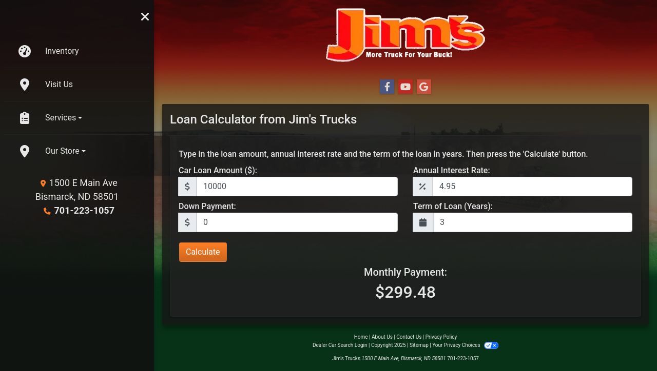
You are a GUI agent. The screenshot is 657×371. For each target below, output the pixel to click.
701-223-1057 (84, 210)
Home (361, 337)
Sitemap (419, 345)
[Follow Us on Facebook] (387, 87)
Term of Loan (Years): (453, 206)
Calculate (203, 252)
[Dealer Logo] (405, 35)
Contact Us (408, 337)
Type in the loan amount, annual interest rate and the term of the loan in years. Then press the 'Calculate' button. (383, 154)
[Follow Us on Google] (424, 87)
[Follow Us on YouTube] (405, 87)
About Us (382, 337)
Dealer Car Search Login (340, 345)
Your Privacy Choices (465, 345)
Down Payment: (207, 206)
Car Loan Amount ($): (218, 170)
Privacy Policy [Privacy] (441, 337)
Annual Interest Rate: (451, 170)
